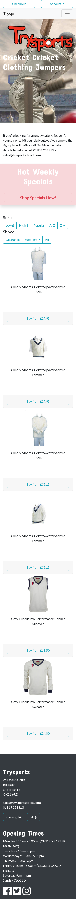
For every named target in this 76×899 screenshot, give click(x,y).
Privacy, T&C (15, 817)
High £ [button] (23, 225)
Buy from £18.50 (38, 650)
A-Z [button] (52, 225)
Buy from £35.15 (38, 484)
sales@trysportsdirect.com (22, 802)
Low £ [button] (10, 225)
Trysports (12, 13)
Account (56, 4)
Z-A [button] (62, 225)
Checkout (19, 4)
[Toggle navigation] (67, 13)
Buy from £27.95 (38, 318)
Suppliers (31, 239)
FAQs (33, 817)
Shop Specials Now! (38, 197)
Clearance (13, 239)
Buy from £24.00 (38, 733)
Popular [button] (38, 225)
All (47, 239)
